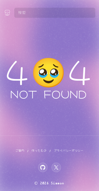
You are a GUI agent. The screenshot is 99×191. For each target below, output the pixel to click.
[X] (56, 167)
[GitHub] (43, 167)
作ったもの (38, 150)
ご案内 (19, 150)
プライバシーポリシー (69, 150)
